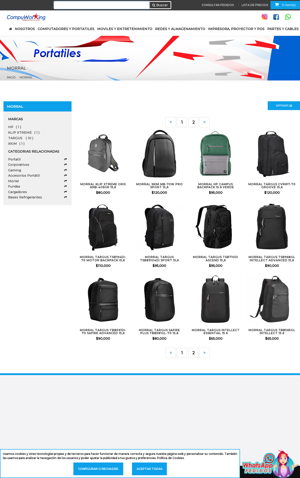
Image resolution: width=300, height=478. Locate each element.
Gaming (37, 170)
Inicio (11, 77)
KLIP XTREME (23, 132)
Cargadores (37, 191)
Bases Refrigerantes (37, 197)
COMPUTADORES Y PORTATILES (66, 29)
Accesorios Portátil (37, 175)
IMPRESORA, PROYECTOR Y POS (236, 29)
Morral (26, 77)
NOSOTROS (25, 29)
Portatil (37, 159)
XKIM (16, 144)
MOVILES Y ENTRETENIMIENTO (124, 29)
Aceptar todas (149, 469)
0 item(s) (285, 5)
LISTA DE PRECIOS (255, 5)
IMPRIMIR (284, 105)
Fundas (37, 186)
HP (14, 127)
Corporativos (37, 164)
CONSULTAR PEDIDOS (218, 5)
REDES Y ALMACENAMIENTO (180, 29)
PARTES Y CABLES (283, 29)
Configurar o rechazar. (98, 469)
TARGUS (20, 138)
